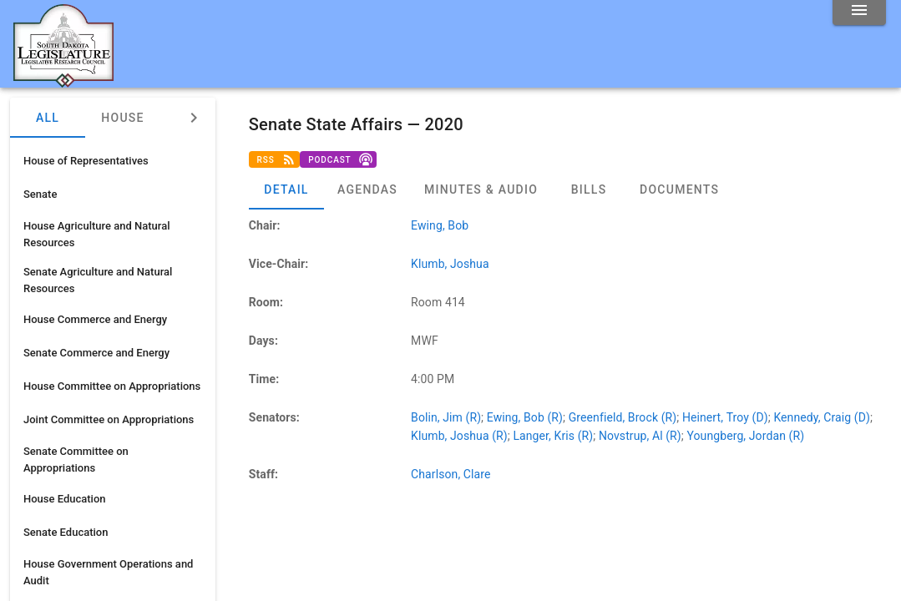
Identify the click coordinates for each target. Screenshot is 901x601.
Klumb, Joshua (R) (459, 435)
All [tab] (47, 117)
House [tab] (122, 117)
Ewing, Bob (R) (525, 417)
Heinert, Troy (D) (725, 417)
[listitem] (112, 161)
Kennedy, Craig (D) (821, 417)
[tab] (286, 189)
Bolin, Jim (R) (446, 417)
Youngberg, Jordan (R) (745, 435)
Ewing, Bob (439, 225)
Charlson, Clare (450, 474)
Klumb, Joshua (450, 263)
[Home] (63, 81)
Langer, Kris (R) (553, 435)
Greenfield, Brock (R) (623, 417)
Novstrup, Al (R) (640, 435)
